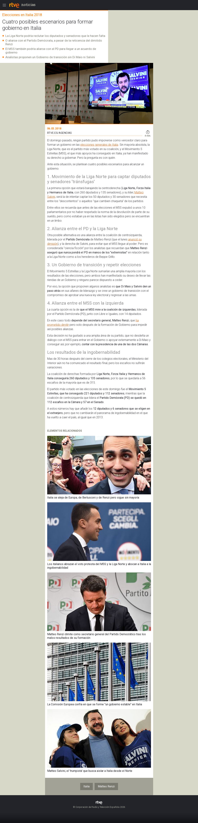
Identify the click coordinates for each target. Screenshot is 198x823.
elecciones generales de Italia (99, 144)
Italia (86, 786)
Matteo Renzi (106, 786)
